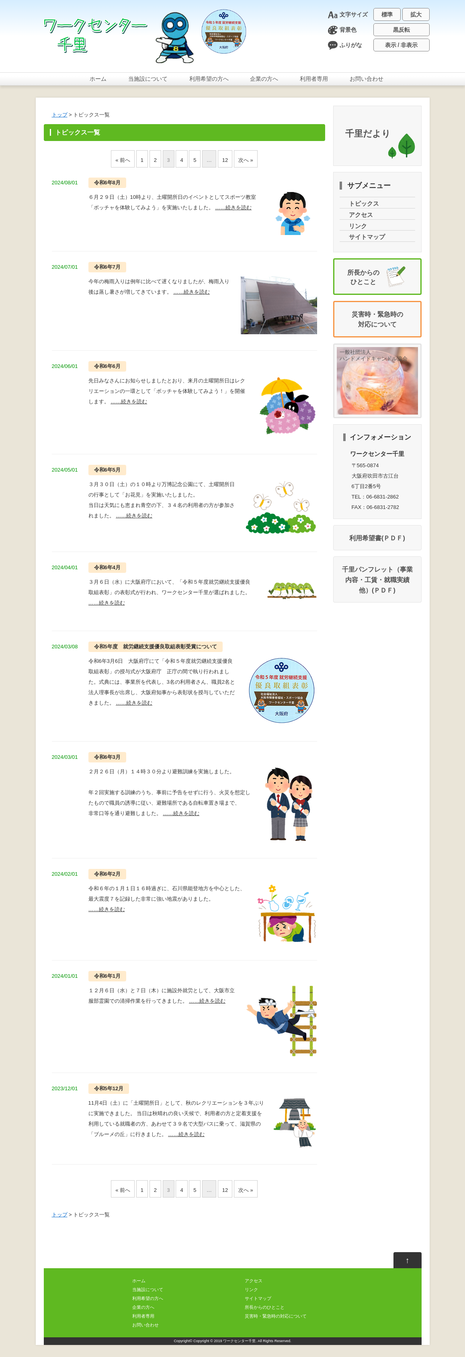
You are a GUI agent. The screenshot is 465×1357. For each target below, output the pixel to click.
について (148, 79)
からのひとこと (265, 1307)
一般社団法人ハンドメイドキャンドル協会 (374, 355)
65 (107, 470)
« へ (122, 160)
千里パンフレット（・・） (377, 580)
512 (109, 1088)
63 (107, 757)
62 (107, 874)
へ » (245, 160)
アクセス (361, 215)
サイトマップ (367, 237)
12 (225, 160)
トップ (60, 115)
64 (107, 567)
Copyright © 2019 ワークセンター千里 (224, 1341)
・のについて (276, 1316)
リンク (358, 226)
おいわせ (366, 79)
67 (107, 267)
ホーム (98, 79)
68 (107, 183)
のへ (209, 79)
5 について (155, 647)
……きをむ (233, 207)
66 (107, 366)
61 (107, 976)
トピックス (364, 203)
